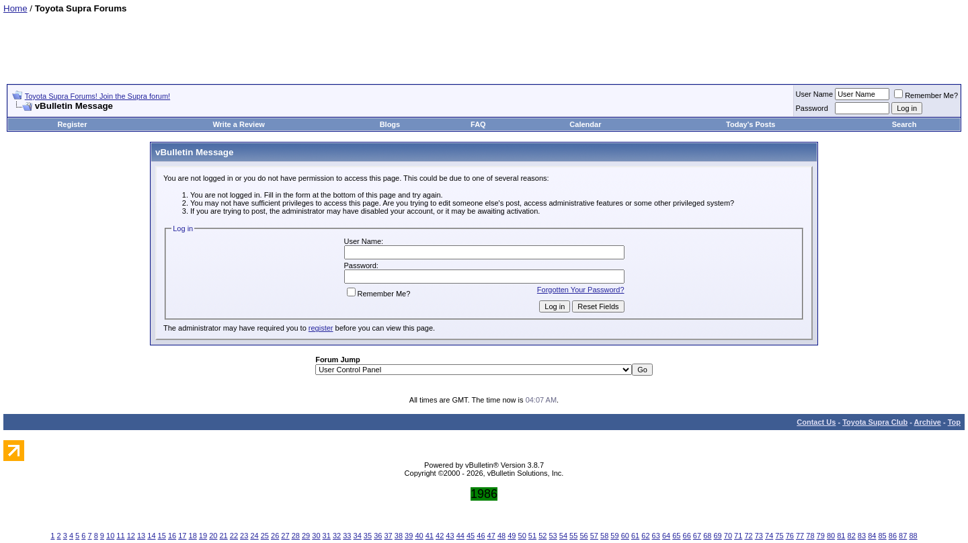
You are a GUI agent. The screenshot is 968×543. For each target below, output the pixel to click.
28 (296, 536)
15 (162, 536)
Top (954, 422)
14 (151, 536)
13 (141, 536)
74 (769, 536)
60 (625, 536)
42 (440, 536)
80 (831, 536)
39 (409, 536)
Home (15, 8)
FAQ (478, 124)
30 (316, 536)
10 (110, 536)
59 (614, 536)
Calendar (585, 124)
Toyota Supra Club (875, 422)
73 (759, 536)
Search (904, 124)
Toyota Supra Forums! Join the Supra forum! (97, 96)
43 (450, 536)
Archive (927, 422)
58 (604, 536)
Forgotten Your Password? (580, 290)
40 (419, 536)
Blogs (390, 124)
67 (697, 536)
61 (635, 536)
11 (120, 536)
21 (223, 536)
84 (872, 536)
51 (532, 536)
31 (327, 536)
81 (841, 536)
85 (882, 536)
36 (378, 536)
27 (285, 536)
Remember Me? (926, 95)
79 (821, 536)
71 (738, 536)
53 (553, 536)
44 (460, 536)
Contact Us (816, 422)
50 (522, 536)
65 (676, 536)
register (321, 328)
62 (645, 536)
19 (203, 536)
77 (800, 536)
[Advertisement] (484, 43)
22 (234, 536)
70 (728, 536)
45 (471, 536)
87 (903, 536)
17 (182, 536)
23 (244, 536)
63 (656, 536)
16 (172, 536)
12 (131, 536)
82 (852, 536)
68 (707, 536)
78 (810, 536)
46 (481, 536)
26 (275, 536)
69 (717, 536)
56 (583, 536)
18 (193, 536)
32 (337, 536)
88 (913, 536)
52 (542, 536)
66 (687, 536)
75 (779, 536)
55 (573, 536)
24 (254, 536)
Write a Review (238, 124)
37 (388, 536)
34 (358, 536)
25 (265, 536)
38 (399, 536)
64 (666, 536)
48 (501, 536)
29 (306, 536)
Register (72, 124)
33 (347, 536)
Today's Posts (750, 124)
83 (862, 536)
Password (812, 108)
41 (430, 536)
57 (594, 536)
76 (790, 536)
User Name (815, 94)
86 (893, 536)
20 (213, 536)
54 (563, 536)
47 (491, 536)
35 (368, 536)
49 (512, 536)
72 (748, 536)
